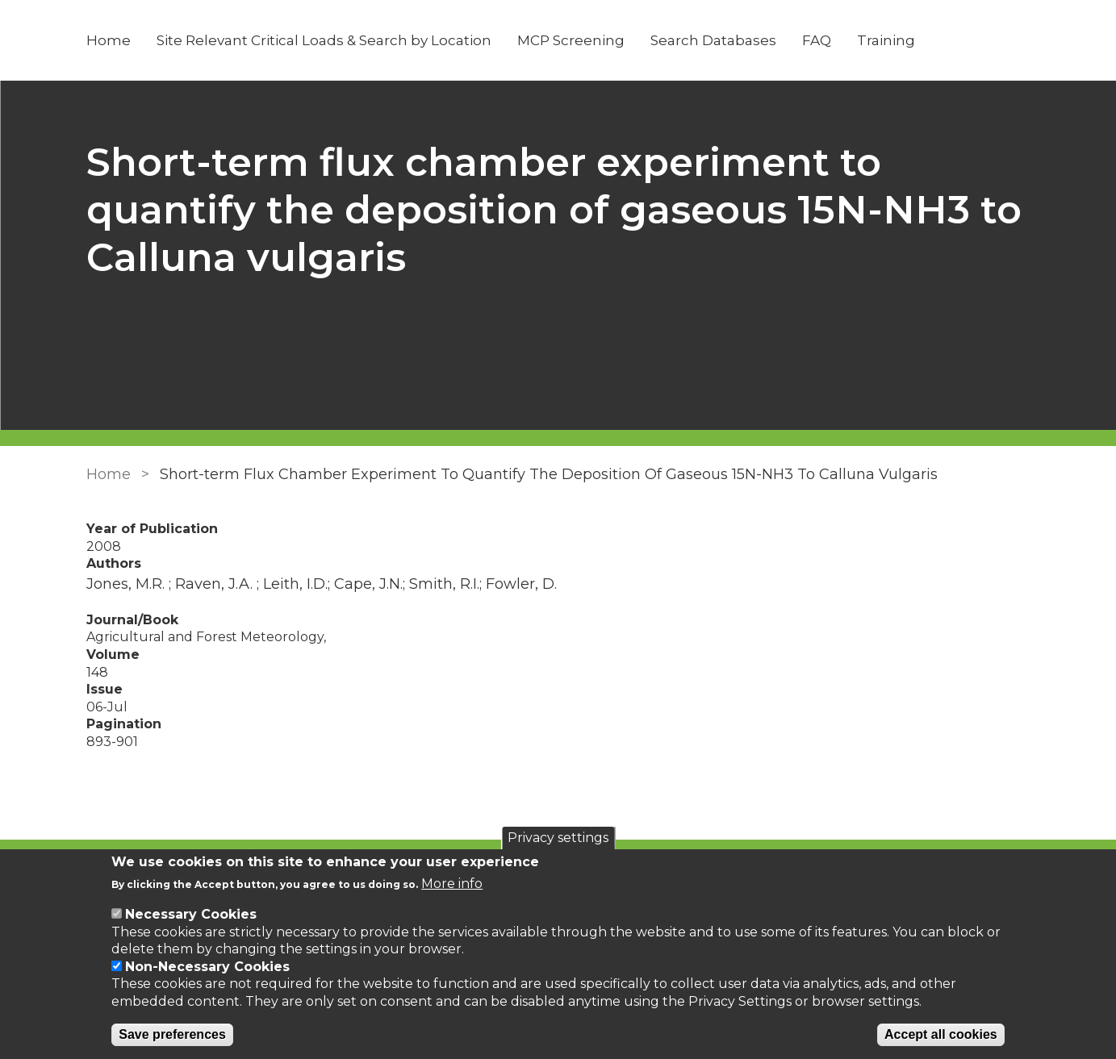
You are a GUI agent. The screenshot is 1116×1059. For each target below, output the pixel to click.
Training (886, 40)
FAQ (816, 40)
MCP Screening (571, 40)
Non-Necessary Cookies (207, 966)
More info (452, 883)
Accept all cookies (940, 1034)
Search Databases (713, 40)
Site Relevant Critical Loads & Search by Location (324, 40)
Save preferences (172, 1034)
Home (108, 40)
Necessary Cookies (191, 914)
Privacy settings (558, 837)
